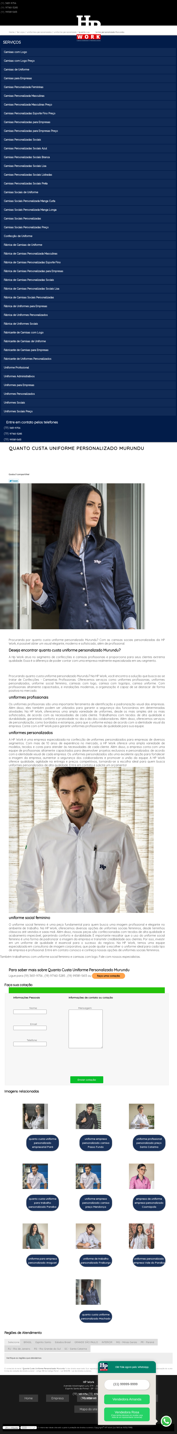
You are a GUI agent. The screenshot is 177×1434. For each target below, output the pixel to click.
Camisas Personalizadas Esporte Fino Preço (30, 113)
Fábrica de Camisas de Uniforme (23, 244)
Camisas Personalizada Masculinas (24, 95)
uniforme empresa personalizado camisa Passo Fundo (95, 1143)
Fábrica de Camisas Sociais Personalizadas (29, 297)
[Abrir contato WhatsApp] (166, 1421)
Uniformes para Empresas (19, 385)
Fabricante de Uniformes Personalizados (28, 358)
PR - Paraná (147, 1342)
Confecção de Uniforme (18, 236)
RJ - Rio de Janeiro (19, 1348)
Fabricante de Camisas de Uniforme (25, 341)
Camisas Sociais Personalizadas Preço (26, 227)
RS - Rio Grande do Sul (47, 1348)
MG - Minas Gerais (126, 1342)
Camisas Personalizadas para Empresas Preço (31, 130)
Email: (25, 1026)
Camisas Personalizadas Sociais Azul (26, 148)
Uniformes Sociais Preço (18, 411)
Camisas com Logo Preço (19, 60)
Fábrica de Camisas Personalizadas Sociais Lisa (32, 288)
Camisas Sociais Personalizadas (23, 218)
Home (29, 1398)
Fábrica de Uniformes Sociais (21, 323)
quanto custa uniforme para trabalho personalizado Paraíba (42, 1202)
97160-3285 (11, 7)
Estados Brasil (63, 1342)
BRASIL (28, 1342)
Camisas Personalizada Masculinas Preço (28, 104)
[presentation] (36, 1061)
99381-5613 (11, 11)
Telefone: (25, 1042)
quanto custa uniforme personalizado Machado (96, 1316)
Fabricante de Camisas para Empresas (26, 350)
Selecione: (14, 1342)
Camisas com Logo (16, 52)
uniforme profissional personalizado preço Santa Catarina (149, 1143)
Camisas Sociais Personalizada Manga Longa (30, 209)
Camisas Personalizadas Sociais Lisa (25, 166)
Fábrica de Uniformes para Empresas (26, 306)
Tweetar (14, 481)
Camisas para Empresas (18, 78)
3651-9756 (10, 3)
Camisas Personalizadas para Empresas (27, 122)
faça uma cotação (108, 975)
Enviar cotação (87, 1079)
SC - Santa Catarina (75, 1348)
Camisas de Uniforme (17, 69)
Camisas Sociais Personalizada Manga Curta (30, 201)
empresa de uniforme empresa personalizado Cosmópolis (149, 1202)
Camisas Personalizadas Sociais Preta (26, 183)
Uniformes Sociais (15, 402)
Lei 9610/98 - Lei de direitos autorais (76, 1371)
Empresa (58, 1398)
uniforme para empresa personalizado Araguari (42, 1260)
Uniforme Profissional (17, 367)
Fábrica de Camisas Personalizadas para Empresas (34, 271)
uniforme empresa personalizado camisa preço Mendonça (95, 1202)
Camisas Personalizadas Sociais (23, 139)
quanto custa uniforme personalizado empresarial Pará (42, 1143)
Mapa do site (88, 1409)
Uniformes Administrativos (19, 376)
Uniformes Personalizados (20, 393)
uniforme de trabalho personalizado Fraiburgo (96, 1260)
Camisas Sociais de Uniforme (21, 192)
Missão (87, 1398)
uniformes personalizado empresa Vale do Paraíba (149, 1260)
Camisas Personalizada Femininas (24, 87)
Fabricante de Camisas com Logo (24, 332)
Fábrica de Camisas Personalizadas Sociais (29, 279)
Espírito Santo (43, 1342)
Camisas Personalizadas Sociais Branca (27, 157)
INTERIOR (107, 1342)
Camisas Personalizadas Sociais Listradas (28, 174)
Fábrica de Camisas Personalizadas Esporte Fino (32, 262)
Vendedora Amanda (127, 1399)
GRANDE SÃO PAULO (86, 1342)
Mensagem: (81, 1027)
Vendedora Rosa (127, 1414)
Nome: (25, 1010)
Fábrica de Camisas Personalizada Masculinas (31, 253)
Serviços (12, 42)
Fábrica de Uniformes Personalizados (26, 315)
